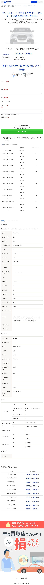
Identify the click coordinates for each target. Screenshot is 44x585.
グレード (4, 106)
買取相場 (6, 5)
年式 (4, 97)
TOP (2, 5)
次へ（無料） (22, 131)
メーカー (5, 81)
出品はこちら (33, 2)
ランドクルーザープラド (17, 5)
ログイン (40, 2)
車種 (4, 89)
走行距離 (5, 117)
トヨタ (10, 5)
